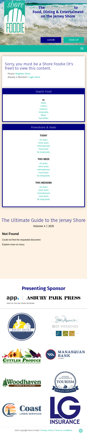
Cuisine (43, 106)
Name (43, 103)
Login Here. (34, 77)
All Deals (43, 140)
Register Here (22, 73)
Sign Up (74, 39)
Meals (43, 115)
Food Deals (44, 149)
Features (43, 109)
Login (51, 39)
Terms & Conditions (63, 430)
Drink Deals (43, 143)
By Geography (43, 152)
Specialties (43, 118)
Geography (43, 112)
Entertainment (43, 146)
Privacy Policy (47, 430)
